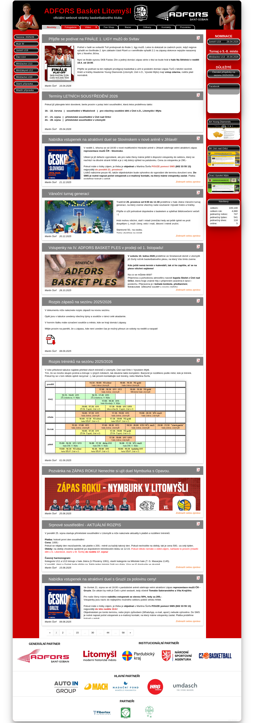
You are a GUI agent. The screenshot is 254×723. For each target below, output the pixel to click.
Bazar (128, 27)
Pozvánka (185, 27)
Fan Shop (109, 27)
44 (108, 632)
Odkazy (147, 27)
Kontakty (166, 27)
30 (92, 632)
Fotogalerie (71, 27)
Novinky (51, 27)
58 (123, 632)
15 (77, 632)
